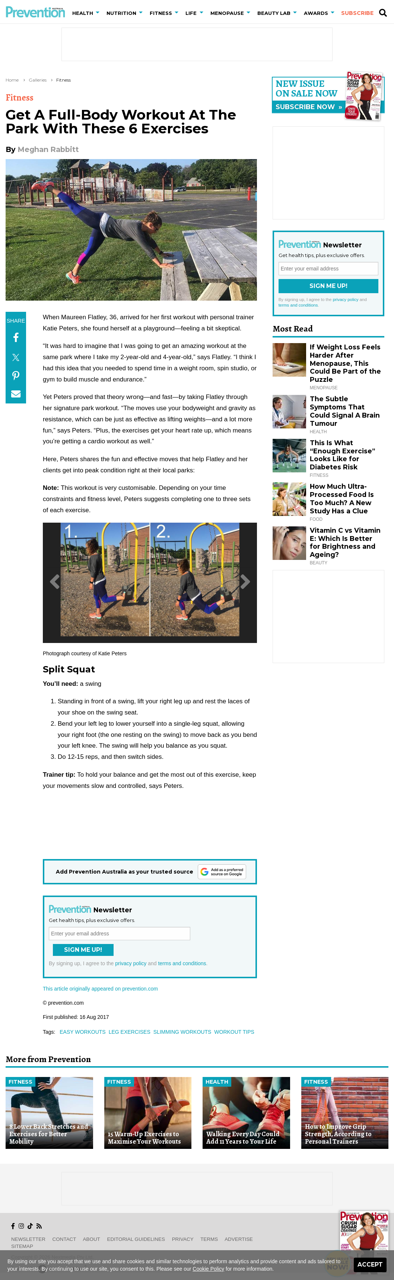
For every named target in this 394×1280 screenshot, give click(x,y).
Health (217, 1081)
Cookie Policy (208, 1269)
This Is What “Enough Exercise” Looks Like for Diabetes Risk (342, 455)
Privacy (183, 1239)
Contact (64, 1239)
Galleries (38, 80)
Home (12, 80)
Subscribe (357, 13)
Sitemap (22, 1246)
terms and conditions (182, 963)
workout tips (234, 1032)
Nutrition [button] (121, 13)
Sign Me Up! (83, 949)
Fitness (63, 80)
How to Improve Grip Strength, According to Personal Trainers (338, 1134)
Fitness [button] (161, 13)
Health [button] (82, 13)
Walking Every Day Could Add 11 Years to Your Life (243, 1138)
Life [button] (191, 13)
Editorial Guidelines (136, 1239)
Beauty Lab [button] (273, 13)
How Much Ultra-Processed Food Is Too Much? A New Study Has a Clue (342, 498)
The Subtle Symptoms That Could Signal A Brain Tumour (345, 411)
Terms (209, 1239)
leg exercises (129, 1032)
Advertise (239, 1239)
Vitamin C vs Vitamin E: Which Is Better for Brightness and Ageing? (345, 542)
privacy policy (130, 963)
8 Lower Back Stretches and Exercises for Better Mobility (48, 1134)
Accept (370, 1264)
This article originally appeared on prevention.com (100, 989)
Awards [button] (316, 13)
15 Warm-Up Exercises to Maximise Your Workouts (144, 1138)
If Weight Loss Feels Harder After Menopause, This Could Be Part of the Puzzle (345, 363)
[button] (99, 13)
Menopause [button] (227, 13)
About (91, 1239)
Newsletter (28, 1239)
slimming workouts (182, 1032)
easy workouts (82, 1032)
